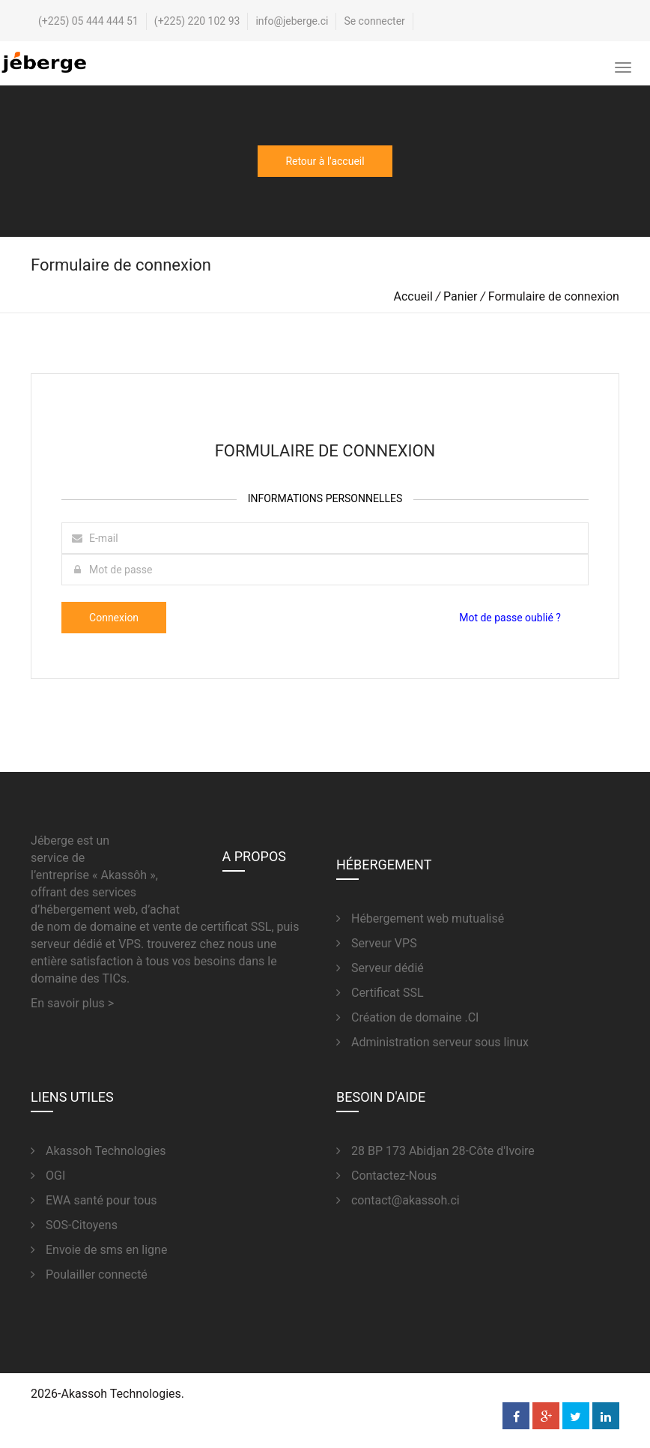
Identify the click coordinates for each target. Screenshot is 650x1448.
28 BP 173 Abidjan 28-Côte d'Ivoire (435, 1151)
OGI (48, 1175)
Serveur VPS (376, 943)
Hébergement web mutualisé (420, 918)
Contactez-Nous (386, 1175)
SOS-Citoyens (74, 1225)
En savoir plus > (72, 1003)
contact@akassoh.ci (398, 1200)
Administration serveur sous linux (432, 1042)
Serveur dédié (380, 968)
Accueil (413, 296)
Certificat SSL (380, 993)
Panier (460, 296)
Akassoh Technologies (98, 1151)
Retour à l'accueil (324, 161)
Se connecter (374, 21)
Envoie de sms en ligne (99, 1250)
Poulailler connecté (89, 1274)
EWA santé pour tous (94, 1200)
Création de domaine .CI (407, 1017)
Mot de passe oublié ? (510, 618)
